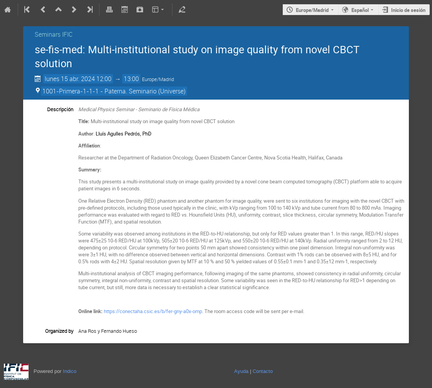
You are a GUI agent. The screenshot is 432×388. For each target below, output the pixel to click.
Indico (69, 371)
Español (360, 10)
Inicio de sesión (408, 10)
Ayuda (241, 371)
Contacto (263, 371)
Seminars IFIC (54, 34)
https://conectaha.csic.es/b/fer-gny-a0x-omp (153, 311)
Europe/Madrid (312, 10)
